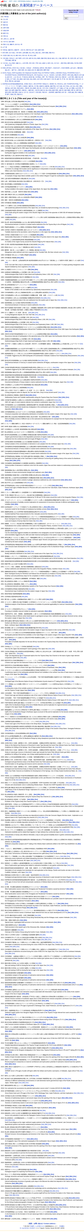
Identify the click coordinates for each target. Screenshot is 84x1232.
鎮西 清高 (41, 50)
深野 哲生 (79, 90)
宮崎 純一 (64, 77)
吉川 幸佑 (66, 86)
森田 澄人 (6, 33)
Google (75, 12)
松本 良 (23, 50)
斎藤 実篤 (44, 58)
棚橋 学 (12, 44)
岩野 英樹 (6, 28)
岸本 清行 (32, 63)
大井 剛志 (38, 77)
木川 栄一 (57, 63)
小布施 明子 (52, 88)
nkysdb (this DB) (37, 1)
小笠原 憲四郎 (65, 68)
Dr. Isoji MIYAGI (24, 1228)
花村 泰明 (11, 41)
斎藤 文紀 (78, 77)
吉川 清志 (12, 53)
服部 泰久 (31, 90)
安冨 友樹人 (20, 88)
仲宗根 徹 (36, 68)
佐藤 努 (41, 86)
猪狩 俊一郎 (65, 58)
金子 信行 (80, 58)
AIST (10, 1)
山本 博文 (71, 77)
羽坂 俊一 (45, 92)
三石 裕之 (5, 63)
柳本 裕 (42, 90)
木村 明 (37, 90)
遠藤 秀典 (58, 92)
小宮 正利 (45, 88)
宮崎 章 (27, 88)
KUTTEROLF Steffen (48, 73)
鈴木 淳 (34, 70)
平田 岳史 (38, 63)
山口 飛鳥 (72, 88)
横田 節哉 (70, 63)
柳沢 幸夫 (18, 55)
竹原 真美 (38, 92)
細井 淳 (59, 79)
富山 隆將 (37, 58)
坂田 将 (31, 58)
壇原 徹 (7, 88)
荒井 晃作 (72, 79)
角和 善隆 (45, 53)
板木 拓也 (26, 79)
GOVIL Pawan (6, 73)
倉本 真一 (10, 77)
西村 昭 (28, 50)
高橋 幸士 (52, 53)
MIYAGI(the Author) (24, 1)
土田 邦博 (25, 63)
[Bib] (29, 101)
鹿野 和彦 (46, 70)
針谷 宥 (9, 65)
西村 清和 (21, 70)
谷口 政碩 (28, 70)
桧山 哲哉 (48, 90)
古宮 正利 (25, 58)
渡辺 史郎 (8, 92)
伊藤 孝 (76, 75)
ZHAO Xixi (15, 68)
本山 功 (12, 55)
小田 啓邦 (18, 53)
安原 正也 (58, 77)
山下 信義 (60, 88)
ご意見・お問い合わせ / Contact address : (42, 1223)
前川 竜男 (18, 58)
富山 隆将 (33, 88)
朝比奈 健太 (51, 58)
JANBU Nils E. (28, 84)
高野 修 (14, 60)
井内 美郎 (5, 53)
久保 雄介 (22, 68)
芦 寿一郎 (65, 79)
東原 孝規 (64, 63)
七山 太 (46, 75)
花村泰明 (51, 92)
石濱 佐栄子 (47, 79)
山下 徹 (65, 88)
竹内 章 (53, 79)
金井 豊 (12, 39)
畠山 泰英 (33, 79)
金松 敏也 (17, 81)
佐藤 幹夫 (10, 50)
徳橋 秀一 (17, 50)
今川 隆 (36, 86)
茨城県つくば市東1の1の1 (37, 1226)
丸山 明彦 (12, 63)
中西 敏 (4, 50)
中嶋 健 (6, 16)
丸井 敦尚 (58, 75)
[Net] (25, 101)
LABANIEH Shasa (61, 73)
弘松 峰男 (11, 90)
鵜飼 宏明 (40, 70)
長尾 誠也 (71, 92)
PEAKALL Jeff (61, 84)
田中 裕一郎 (25, 55)
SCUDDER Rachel (11, 75)
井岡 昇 (64, 75)
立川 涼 (26, 92)
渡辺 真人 (38, 53)
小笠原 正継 (6, 55)
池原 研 (5, 22)
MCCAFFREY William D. (41, 84)
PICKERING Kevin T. (73, 73)
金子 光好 (34, 50)
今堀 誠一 (29, 68)
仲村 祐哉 (70, 75)
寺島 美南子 (48, 68)
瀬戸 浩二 (14, 70)
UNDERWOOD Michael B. (25, 75)
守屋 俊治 (51, 77)
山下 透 (4, 47)
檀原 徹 (5, 25)
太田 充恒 (13, 88)
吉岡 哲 (41, 68)
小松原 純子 (56, 68)
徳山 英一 (8, 70)
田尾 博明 (14, 92)
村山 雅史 (20, 79)
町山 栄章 (33, 55)
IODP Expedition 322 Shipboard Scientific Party (26, 73)
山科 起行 (73, 68)
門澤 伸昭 (8, 60)
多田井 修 (31, 77)
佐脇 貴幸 (6, 30)
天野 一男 (45, 77)
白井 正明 (40, 79)
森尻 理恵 (55, 90)
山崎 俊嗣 (25, 53)
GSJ (15, 1)
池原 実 (61, 90)
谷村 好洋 (78, 79)
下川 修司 (19, 86)
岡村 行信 (6, 44)
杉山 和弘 (32, 53)
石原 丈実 (73, 58)
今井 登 (5, 41)
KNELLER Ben (7, 68)
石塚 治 (20, 92)
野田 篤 (11, 81)
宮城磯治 (61, 1226)
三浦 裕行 (52, 75)
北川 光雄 (59, 86)
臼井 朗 (76, 63)
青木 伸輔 (78, 92)
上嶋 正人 (6, 39)
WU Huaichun (38, 75)
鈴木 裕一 (64, 92)
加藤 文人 (18, 63)
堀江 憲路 (79, 86)
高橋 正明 (13, 94)
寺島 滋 (5, 36)
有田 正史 (50, 63)
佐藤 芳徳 (53, 86)
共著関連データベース (36, 5)
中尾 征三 (12, 58)
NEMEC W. (52, 84)
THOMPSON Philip (73, 84)
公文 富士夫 (17, 77)
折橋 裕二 (25, 90)
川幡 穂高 (80, 68)
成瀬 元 (44, 63)
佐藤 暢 (46, 86)
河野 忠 (73, 90)
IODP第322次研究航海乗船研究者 (12, 84)
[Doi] (63, 167)
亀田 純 (31, 86)
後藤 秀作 (18, 90)
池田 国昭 (67, 90)
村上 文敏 (58, 58)
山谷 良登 (78, 88)
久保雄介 (25, 86)
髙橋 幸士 (20, 94)
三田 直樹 (5, 58)
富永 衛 (39, 88)
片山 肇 (5, 19)
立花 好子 (32, 92)
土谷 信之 (72, 86)
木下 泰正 (13, 79)
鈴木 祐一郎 (18, 44)
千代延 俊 (25, 77)
